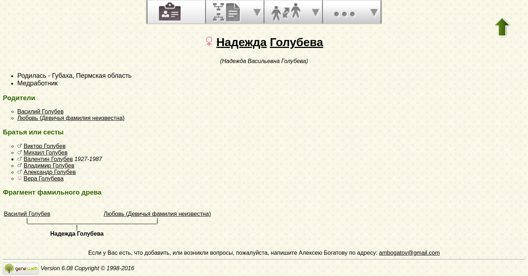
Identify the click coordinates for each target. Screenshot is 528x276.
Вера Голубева (43, 178)
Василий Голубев (40, 111)
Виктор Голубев (44, 146)
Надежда (242, 42)
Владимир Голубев (48, 166)
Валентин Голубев (48, 159)
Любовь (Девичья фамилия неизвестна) (71, 118)
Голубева (296, 42)
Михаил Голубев (45, 153)
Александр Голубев (49, 172)
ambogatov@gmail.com (409, 253)
